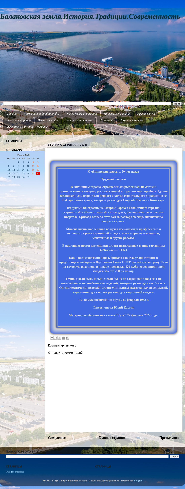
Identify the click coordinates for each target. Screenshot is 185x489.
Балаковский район (18, 120)
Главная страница (112, 437)
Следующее (57, 437)
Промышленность (131, 120)
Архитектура (146, 113)
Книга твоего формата (81, 113)
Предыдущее (169, 437)
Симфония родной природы (41, 113)
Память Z (106, 120)
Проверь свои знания (117, 113)
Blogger (138, 480)
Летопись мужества (79, 120)
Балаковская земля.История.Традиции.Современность (90, 16)
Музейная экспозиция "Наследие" (27, 127)
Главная (12, 113)
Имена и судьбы (48, 120)
